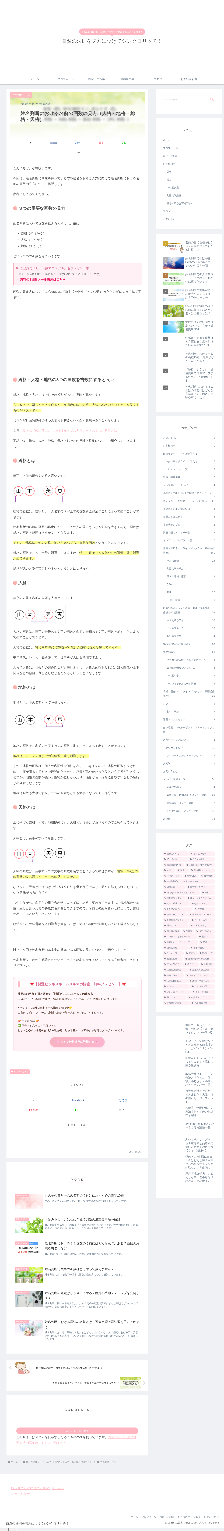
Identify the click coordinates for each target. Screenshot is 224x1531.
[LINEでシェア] (111, 142)
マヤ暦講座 (173, 187)
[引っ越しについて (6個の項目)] (202, 870)
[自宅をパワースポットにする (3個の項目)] (181, 892)
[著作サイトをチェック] (69, 1130)
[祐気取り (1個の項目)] (191, 964)
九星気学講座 (174, 195)
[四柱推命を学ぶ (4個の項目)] (200, 887)
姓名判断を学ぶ (20, 1062)
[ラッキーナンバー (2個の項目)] (175, 914)
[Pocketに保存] (88, 142)
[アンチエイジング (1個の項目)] (177, 992)
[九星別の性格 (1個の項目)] (202, 1003)
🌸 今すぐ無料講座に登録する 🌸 (77, 1032)
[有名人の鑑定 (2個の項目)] (202, 925)
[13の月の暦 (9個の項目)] (175, 859)
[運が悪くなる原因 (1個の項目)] (201, 970)
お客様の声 (169, 163)
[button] (134, 142)
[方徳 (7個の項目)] (169, 870)
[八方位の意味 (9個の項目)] (201, 859)
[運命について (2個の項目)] (176, 925)
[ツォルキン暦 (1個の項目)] (202, 986)
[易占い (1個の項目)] (206, 936)
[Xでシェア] (20, 142)
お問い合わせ (170, 219)
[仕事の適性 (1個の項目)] (202, 947)
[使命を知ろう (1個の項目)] (173, 964)
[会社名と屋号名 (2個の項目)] (178, 909)
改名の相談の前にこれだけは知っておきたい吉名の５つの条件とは (70, 421)
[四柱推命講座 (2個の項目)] (172, 931)
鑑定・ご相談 (170, 156)
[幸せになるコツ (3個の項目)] (174, 898)
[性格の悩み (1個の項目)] (173, 975)
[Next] (12, 1524)
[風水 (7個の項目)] (182, 870)
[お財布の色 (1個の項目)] (173, 959)
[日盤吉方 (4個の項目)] (174, 887)
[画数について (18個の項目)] (176, 853)
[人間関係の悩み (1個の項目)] (175, 981)
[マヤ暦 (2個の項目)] (204, 909)
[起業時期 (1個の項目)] (207, 964)
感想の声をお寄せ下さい (180, 203)
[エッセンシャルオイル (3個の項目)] (200, 898)
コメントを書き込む (77, 1421)
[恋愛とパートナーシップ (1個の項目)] (180, 942)
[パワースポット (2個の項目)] (205, 931)
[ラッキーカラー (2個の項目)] (202, 920)
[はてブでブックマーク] (66, 142)
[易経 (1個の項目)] (207, 942)
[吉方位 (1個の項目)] (191, 953)
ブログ (166, 211)
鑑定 (169, 179)
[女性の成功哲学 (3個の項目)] (176, 903)
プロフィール (170, 148)
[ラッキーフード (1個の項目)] (173, 953)
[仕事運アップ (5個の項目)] (173, 876)
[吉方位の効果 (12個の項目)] (202, 853)
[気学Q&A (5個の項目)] (191, 876)
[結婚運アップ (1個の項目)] (201, 997)
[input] (189, 99)
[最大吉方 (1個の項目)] (175, 997)
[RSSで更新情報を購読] (85, 1130)
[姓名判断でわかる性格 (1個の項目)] (199, 959)
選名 (169, 171)
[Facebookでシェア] (43, 142)
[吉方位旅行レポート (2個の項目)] (201, 914)
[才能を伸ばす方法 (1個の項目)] (201, 981)
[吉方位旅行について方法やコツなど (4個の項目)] (189, 881)
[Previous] (4, 1524)
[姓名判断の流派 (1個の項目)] (176, 1003)
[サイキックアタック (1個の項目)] (200, 975)
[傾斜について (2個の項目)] (202, 903)
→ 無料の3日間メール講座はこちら (41, 270)
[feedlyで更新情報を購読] (77, 1130)
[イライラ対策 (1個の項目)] (203, 992)
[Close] (20, 1526)
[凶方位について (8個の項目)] (173, 865)
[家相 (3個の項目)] (208, 892)
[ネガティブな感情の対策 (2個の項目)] (180, 936)
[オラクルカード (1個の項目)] (176, 986)
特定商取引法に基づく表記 (30, 1478)
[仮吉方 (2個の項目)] (188, 931)
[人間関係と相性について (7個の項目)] (200, 865)
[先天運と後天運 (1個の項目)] (175, 970)
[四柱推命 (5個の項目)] (207, 876)
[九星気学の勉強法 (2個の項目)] (176, 920)
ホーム (166, 140)
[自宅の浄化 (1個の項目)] (176, 947)
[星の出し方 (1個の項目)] (206, 953)
